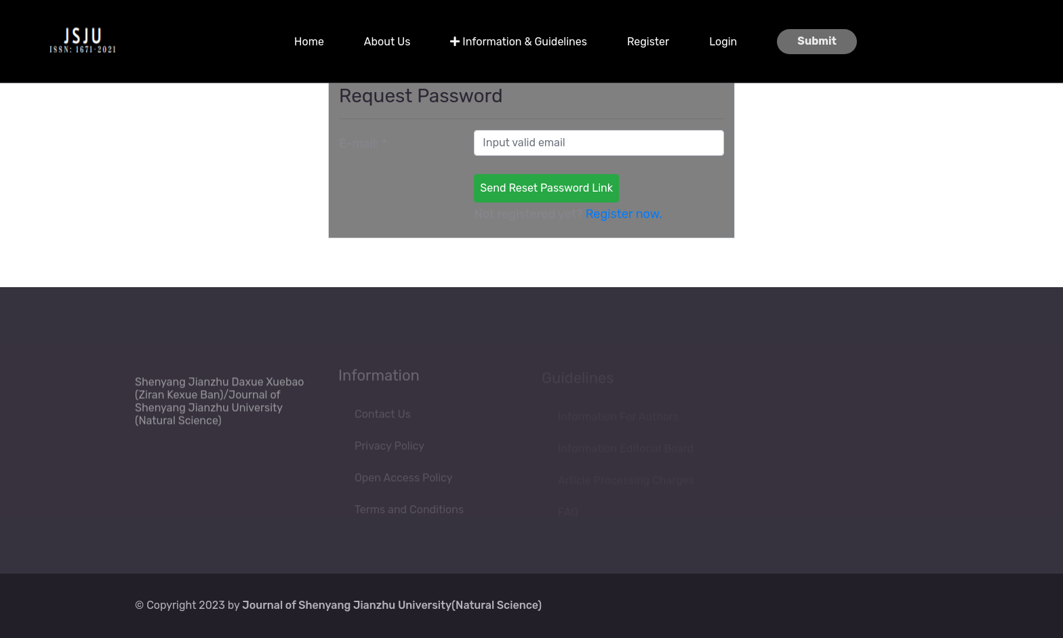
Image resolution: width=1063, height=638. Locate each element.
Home (309, 41)
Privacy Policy (389, 448)
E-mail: (363, 143)
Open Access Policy (404, 479)
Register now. (624, 214)
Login (723, 41)
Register (648, 41)
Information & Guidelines (518, 41)
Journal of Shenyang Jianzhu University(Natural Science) (392, 605)
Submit (817, 41)
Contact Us (383, 416)
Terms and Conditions (409, 511)
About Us (387, 41)
